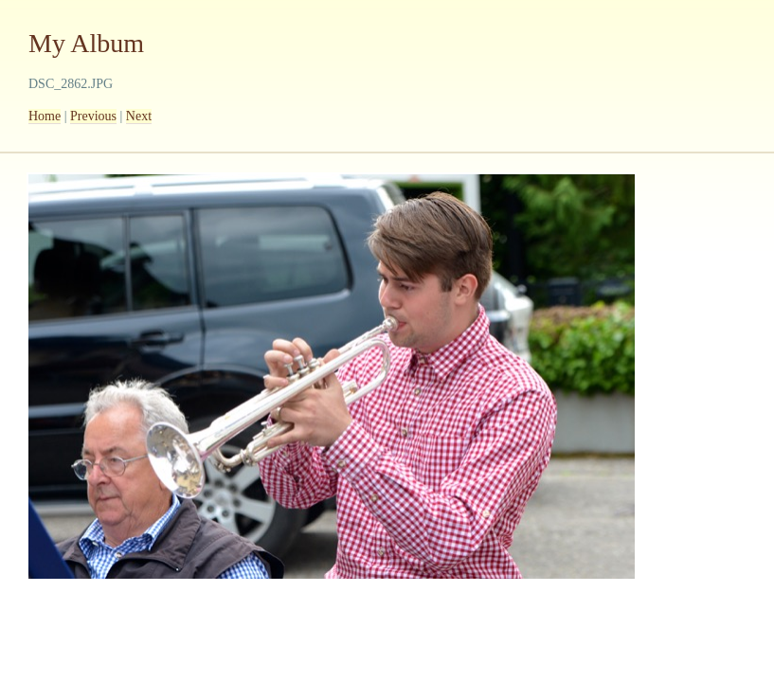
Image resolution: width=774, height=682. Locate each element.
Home (44, 116)
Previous (93, 116)
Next (139, 116)
